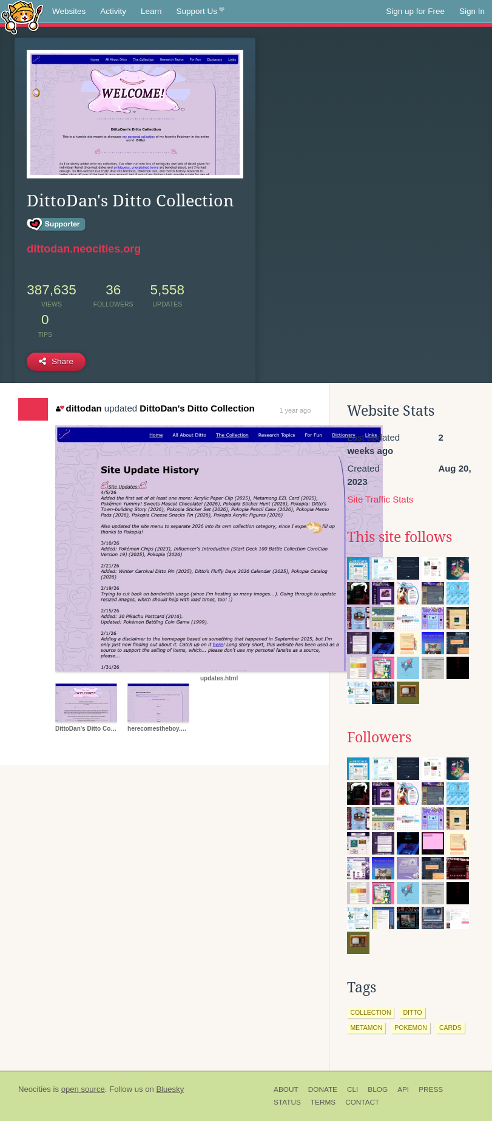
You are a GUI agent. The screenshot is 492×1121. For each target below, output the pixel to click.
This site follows (399, 537)
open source (83, 1089)
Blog (378, 1089)
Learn (151, 11)
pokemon (410, 1027)
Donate (322, 1089)
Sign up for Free (415, 11)
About (286, 1089)
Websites (69, 11)
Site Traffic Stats (380, 499)
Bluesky (170, 1089)
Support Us (200, 11)
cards (450, 1027)
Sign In (472, 11)
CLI (352, 1089)
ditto (412, 1012)
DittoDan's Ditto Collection (197, 408)
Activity (113, 11)
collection (370, 1012)
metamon (366, 1027)
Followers (379, 737)
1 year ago (295, 410)
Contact (362, 1102)
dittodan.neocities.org (84, 249)
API (403, 1089)
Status (287, 1102)
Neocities (34, 1089)
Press (431, 1089)
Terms (323, 1102)
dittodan (79, 408)
